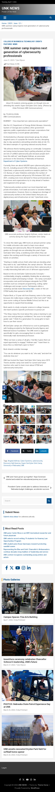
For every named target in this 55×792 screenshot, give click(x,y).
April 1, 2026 (8, 620)
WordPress (35, 788)
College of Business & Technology (19, 41)
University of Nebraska (12, 465)
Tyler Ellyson (20, 60)
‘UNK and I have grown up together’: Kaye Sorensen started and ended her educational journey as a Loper (26, 478)
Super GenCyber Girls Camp (31, 463)
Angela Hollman (14, 461)
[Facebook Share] (12, 451)
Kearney (18, 463)
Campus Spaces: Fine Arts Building (20, 617)
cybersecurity (38, 461)
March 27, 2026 (9, 665)
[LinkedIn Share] (41, 451)
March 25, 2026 (9, 710)
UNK (22, 465)
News (15, 44)
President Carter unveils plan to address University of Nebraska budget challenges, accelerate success (28, 488)
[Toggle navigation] (5, 17)
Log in (4, 768)
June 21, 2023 (9, 60)
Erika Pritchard (19, 620)
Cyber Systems (26, 461)
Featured (8, 44)
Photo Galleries (11, 579)
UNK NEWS (10, 8)
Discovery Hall (28, 289)
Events (39, 41)
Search (49, 501)
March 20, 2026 (9, 755)
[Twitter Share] (27, 451)
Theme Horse (43, 785)
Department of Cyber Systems (15, 161)
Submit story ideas (11, 517)
